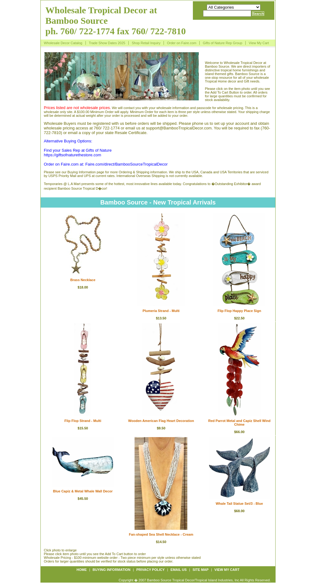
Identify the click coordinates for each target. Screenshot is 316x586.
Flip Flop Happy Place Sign (239, 311)
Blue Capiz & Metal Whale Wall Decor (83, 491)
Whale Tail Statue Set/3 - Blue (239, 503)
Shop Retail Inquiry (146, 43)
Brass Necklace (82, 280)
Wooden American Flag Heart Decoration (161, 421)
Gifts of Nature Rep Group (222, 43)
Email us (179, 569)
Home (82, 569)
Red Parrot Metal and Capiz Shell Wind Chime (239, 422)
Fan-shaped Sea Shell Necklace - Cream (161, 534)
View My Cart (259, 43)
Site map (201, 569)
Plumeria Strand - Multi (161, 311)
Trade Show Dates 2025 (107, 43)
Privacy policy (150, 569)
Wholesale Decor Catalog (63, 43)
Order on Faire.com (181, 43)
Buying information (112, 569)
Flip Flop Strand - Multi (82, 421)
